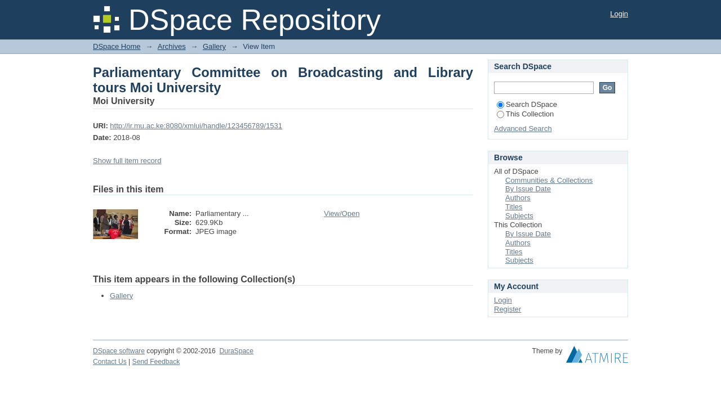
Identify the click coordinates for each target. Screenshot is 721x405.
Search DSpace (527, 104)
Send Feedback (156, 362)
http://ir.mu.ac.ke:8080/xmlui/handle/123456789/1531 (196, 126)
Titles (514, 206)
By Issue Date (528, 188)
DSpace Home (117, 46)
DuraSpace (236, 351)
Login (619, 14)
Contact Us (110, 362)
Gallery (214, 46)
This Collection (525, 114)
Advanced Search (523, 128)
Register (507, 309)
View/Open (341, 213)
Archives (172, 46)
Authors (518, 198)
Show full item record (127, 160)
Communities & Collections (549, 180)
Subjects (519, 216)
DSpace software (119, 351)
